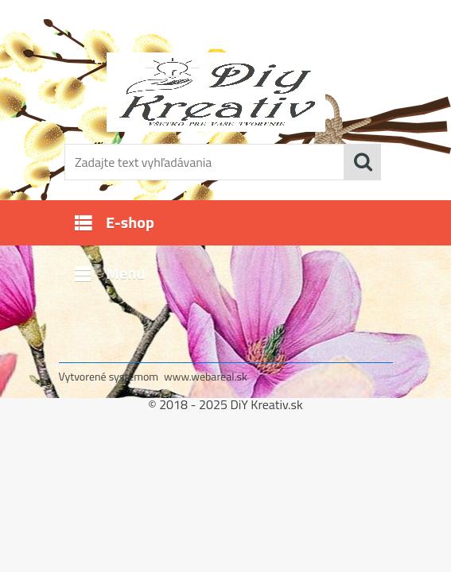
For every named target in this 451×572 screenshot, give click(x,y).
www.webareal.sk (205, 376)
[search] (362, 162)
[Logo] (216, 92)
